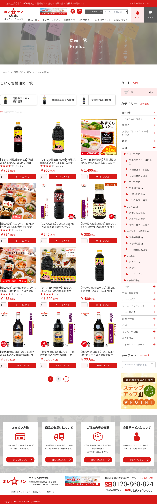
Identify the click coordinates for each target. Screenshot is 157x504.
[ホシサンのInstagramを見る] (79, 11)
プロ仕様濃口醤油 (138, 175)
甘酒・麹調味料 (130, 293)
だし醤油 (130, 255)
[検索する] (126, 12)
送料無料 (126, 112)
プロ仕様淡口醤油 (138, 200)
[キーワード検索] (115, 12)
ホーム (6, 72)
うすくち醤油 (133, 182)
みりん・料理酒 (130, 331)
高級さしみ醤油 (137, 218)
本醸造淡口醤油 (137, 194)
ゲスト (143, 3)
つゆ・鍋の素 (129, 312)
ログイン (51, 492)
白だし (132, 268)
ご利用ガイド (24, 492)
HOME (13, 492)
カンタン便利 (129, 299)
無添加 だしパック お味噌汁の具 (135, 133)
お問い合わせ (38, 492)
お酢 (124, 325)
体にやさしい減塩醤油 (137, 231)
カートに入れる (22, 176)
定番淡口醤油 (136, 188)
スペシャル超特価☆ (132, 118)
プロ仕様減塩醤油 (138, 249)
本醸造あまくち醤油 (139, 169)
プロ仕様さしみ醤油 (139, 225)
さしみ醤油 (132, 206)
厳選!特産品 (128, 318)
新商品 (125, 125)
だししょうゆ (136, 274)
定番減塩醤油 (136, 237)
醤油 (29, 72)
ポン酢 (125, 286)
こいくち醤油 (42, 72)
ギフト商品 (127, 338)
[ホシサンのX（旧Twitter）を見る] (73, 11)
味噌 (124, 141)
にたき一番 (134, 262)
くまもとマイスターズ (133, 344)
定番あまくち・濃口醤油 (140, 161)
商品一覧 (18, 72)
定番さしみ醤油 (137, 212)
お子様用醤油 (136, 243)
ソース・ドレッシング (133, 305)
